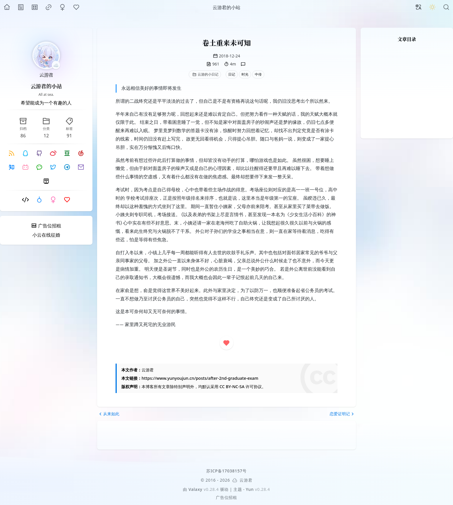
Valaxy (196, 489)
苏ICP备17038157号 (226, 471)
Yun (250, 489)
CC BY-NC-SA (232, 386)
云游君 (46, 75)
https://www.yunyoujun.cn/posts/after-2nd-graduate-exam (200, 378)
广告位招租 (226, 497)
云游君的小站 (46, 86)
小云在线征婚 (46, 235)
